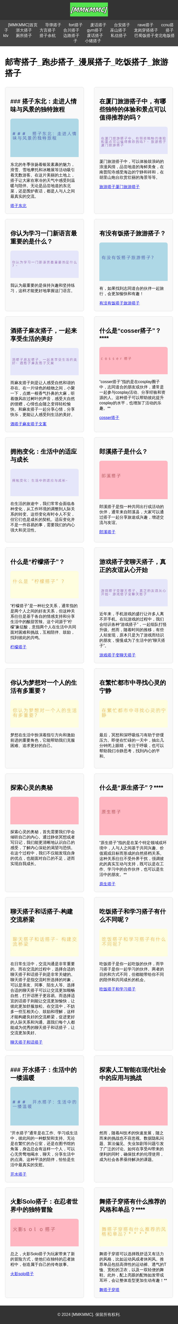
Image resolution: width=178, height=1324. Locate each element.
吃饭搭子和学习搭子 (117, 989)
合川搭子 (71, 30)
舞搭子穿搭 (109, 1290)
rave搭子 (146, 25)
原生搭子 (107, 884)
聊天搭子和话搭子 (26, 1042)
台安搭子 (122, 25)
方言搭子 (48, 30)
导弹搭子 (53, 25)
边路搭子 (71, 35)
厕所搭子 (24, 35)
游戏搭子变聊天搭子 (117, 655)
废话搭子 (98, 25)
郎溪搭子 (107, 532)
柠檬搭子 (18, 647)
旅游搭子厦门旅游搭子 (119, 187)
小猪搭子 (93, 41)
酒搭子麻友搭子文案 (28, 424)
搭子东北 (18, 206)
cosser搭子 (109, 417)
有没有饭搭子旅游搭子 (119, 303)
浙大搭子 (24, 30)
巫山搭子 (118, 30)
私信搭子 (119, 35)
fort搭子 (76, 25)
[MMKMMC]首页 (22, 25)
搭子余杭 (48, 35)
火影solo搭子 (22, 1274)
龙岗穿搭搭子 (146, 30)
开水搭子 (18, 1174)
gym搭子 (95, 30)
